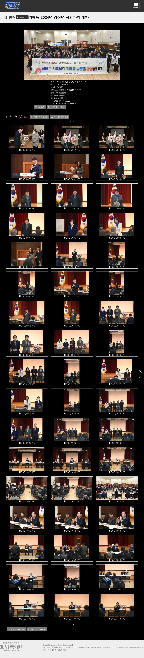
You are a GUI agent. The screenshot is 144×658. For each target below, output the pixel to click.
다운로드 (53, 107)
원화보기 (41, 107)
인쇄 (62, 107)
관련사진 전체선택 (40, 117)
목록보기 (22, 17)
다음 (141, 374)
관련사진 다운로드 (61, 117)
